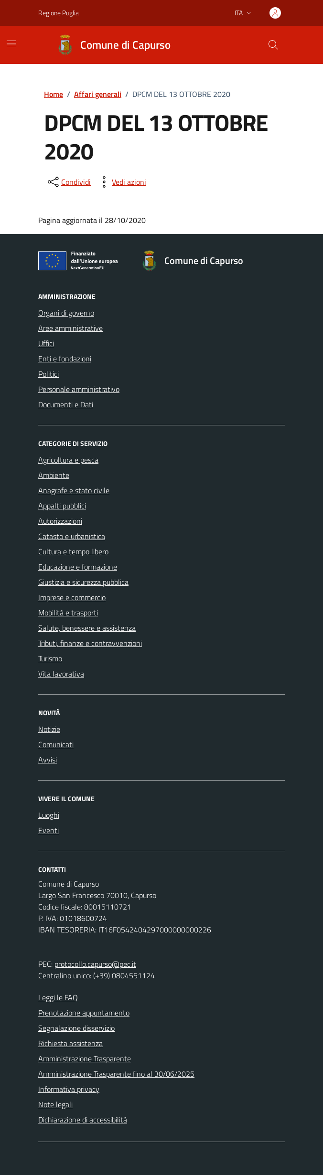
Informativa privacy (68, 1089)
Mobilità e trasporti (68, 612)
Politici (48, 374)
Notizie (49, 729)
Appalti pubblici (62, 505)
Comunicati (56, 744)
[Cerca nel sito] (273, 44)
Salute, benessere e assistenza (87, 628)
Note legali (55, 1104)
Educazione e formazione (77, 566)
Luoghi (48, 815)
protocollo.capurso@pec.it (95, 964)
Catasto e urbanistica (71, 536)
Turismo (50, 658)
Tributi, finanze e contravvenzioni (90, 643)
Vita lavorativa (61, 673)
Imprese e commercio (72, 597)
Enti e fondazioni (64, 358)
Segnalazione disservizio (76, 1028)
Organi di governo (66, 312)
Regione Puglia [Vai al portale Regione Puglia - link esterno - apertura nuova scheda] (58, 13)
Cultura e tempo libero (73, 551)
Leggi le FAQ (58, 997)
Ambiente (53, 475)
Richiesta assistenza (70, 1043)
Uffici (46, 343)
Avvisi (47, 759)
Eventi (48, 830)
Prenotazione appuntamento (83, 1012)
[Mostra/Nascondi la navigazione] (11, 44)
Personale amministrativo (78, 389)
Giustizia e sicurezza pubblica (83, 582)
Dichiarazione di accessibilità (82, 1119)
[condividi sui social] (68, 182)
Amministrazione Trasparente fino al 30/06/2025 (116, 1074)
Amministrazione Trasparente (84, 1058)
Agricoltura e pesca (68, 460)
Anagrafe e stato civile (73, 490)
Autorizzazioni (60, 521)
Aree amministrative (70, 328)
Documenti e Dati (65, 404)
